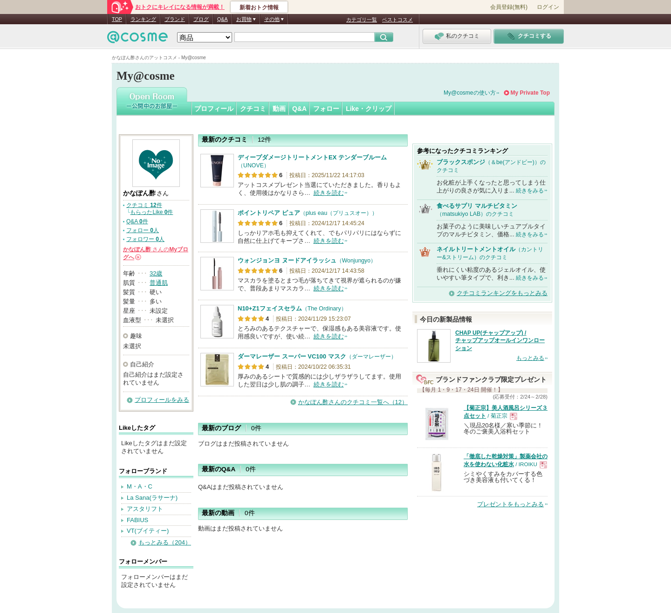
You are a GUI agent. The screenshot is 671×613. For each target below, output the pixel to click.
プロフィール (213, 108)
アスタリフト (145, 508)
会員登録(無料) (508, 7)
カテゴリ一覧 (361, 19)
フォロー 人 (142, 230)
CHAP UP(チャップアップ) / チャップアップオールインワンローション (500, 341)
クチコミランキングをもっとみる (502, 292)
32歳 (156, 273)
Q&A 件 (137, 221)
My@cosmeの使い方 (470, 93)
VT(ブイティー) (148, 530)
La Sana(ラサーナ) (152, 497)
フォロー (326, 108)
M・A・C (139, 486)
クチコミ (253, 108)
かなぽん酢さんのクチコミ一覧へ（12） (353, 402)
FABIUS (137, 520)
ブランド (174, 19)
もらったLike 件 (151, 212)
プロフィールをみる (162, 399)
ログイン (548, 7)
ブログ (201, 19)
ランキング (143, 19)
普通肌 (159, 282)
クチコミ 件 (144, 205)
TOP (117, 19)
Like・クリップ (368, 108)
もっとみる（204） (164, 542)
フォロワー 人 (145, 239)
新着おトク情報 (259, 7)
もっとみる (530, 358)
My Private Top (530, 93)
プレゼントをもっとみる (510, 504)
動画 (279, 108)
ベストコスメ (397, 19)
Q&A (222, 19)
